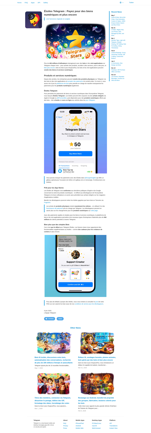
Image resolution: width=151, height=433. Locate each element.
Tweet (60, 318)
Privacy (65, 426)
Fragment (47, 202)
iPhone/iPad (80, 423)
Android (78, 426)
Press (65, 428)
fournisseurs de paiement (54, 208)
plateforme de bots (63, 83)
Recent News (116, 12)
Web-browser (96, 428)
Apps (32, 2)
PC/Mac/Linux (96, 423)
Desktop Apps (97, 420)
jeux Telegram (90, 100)
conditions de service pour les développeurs (89, 304)
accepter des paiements (75, 81)
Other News (75, 328)
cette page (94, 210)
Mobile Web (79, 428)
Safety (45, 2)
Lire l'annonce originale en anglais (58, 19)
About (65, 420)
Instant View (113, 428)
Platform (112, 420)
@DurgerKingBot (90, 178)
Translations (113, 426)
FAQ (26, 2)
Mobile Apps (80, 420)
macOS (94, 426)
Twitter (130, 2)
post (96, 302)
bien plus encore (49, 68)
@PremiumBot (62, 98)
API (39, 2)
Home (19, 2)
